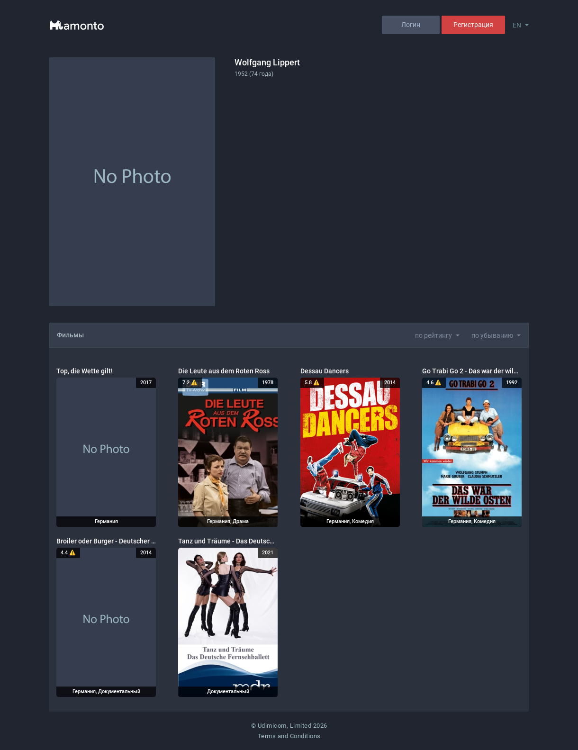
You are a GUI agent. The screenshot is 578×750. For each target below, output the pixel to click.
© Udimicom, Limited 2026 (289, 725)
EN (517, 25)
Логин (410, 24)
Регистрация (473, 24)
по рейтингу (433, 335)
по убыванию (492, 335)
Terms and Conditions (289, 736)
